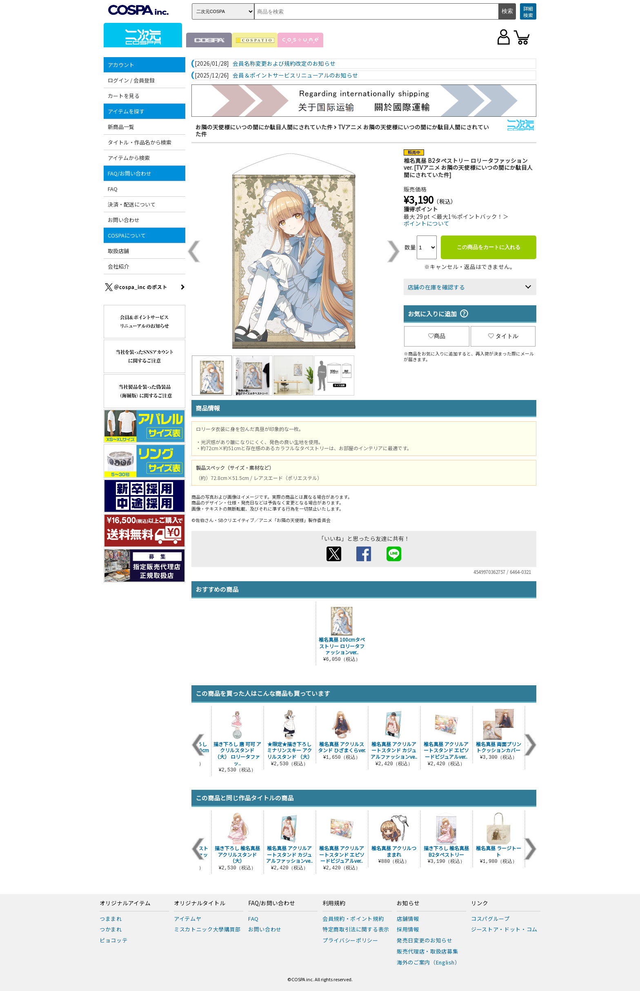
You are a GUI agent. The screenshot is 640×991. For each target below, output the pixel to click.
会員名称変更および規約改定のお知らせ (284, 63)
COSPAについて (127, 235)
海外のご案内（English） (428, 962)
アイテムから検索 (129, 158)
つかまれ (111, 929)
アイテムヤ (187, 918)
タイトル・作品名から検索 (139, 142)
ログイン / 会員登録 (131, 80)
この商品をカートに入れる (488, 247)
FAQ (113, 189)
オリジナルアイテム (125, 903)
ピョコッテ (113, 940)
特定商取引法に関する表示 (355, 929)
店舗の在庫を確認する (436, 287)
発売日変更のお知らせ (425, 940)
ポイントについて (426, 223)
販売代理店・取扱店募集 (427, 951)
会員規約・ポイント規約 (353, 918)
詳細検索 (528, 11)
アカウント (121, 65)
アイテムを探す (126, 111)
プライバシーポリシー (350, 940)
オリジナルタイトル (199, 903)
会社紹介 (118, 266)
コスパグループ (490, 918)
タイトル (503, 336)
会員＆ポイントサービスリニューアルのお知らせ (295, 75)
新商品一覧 (121, 127)
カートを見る (124, 96)
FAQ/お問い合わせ (129, 173)
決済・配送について (132, 204)
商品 (436, 336)
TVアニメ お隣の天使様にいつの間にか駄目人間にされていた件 (342, 130)
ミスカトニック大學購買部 (207, 929)
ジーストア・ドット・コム (504, 929)
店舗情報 (408, 918)
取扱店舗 (118, 251)
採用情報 (408, 929)
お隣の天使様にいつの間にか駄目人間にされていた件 (264, 127)
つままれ (111, 918)
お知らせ (408, 903)
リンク (479, 903)
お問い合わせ (124, 220)
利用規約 (333, 903)
